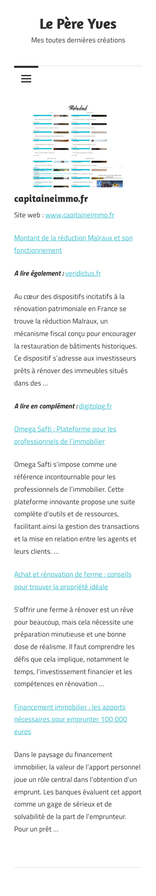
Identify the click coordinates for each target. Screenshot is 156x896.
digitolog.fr (95, 406)
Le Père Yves (78, 23)
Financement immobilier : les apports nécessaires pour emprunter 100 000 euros (70, 719)
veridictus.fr (83, 273)
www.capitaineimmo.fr (79, 214)
